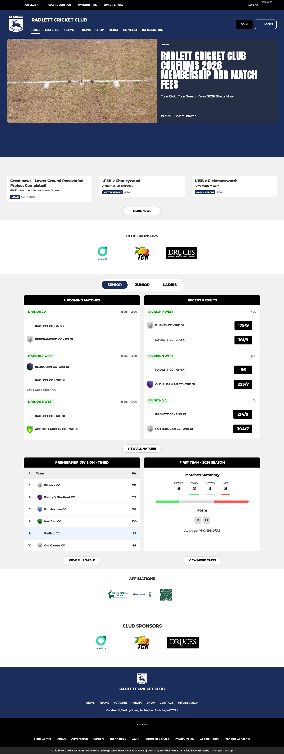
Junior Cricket (114, 4)
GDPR (136, 739)
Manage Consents (237, 739)
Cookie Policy (209, 739)
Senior (114, 285)
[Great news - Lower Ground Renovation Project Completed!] (49, 152)
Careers (98, 739)
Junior (142, 285)
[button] (36, 30)
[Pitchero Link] (269, 6)
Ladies (170, 285)
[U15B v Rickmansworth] (234, 152)
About (61, 739)
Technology (118, 739)
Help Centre (42, 739)
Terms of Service (157, 739)
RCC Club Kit (32, 4)
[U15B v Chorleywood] (141, 152)
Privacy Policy (184, 739)
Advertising (79, 739)
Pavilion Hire (87, 4)
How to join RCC (59, 4)
